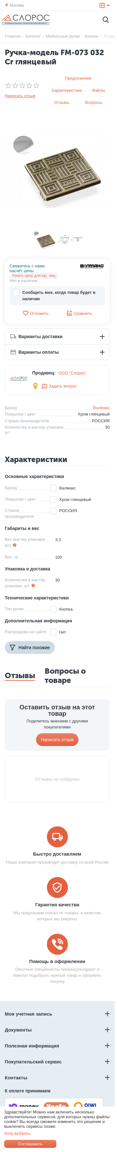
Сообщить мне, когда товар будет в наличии (54, 295)
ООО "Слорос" (72, 373)
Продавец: (43, 372)
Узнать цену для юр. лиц (33, 275)
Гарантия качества (57, 904)
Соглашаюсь (30, 1143)
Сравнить (79, 313)
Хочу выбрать (17, 1133)
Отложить (35, 313)
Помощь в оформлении (57, 961)
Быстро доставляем (57, 854)
